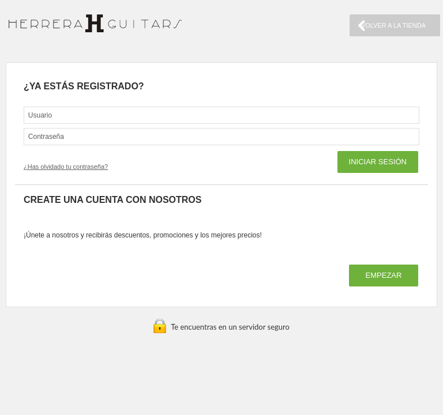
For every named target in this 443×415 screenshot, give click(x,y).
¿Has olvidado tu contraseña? (66, 166)
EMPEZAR (384, 275)
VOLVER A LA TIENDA (393, 25)
